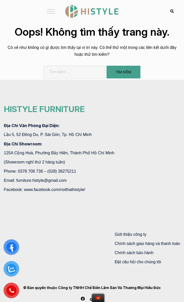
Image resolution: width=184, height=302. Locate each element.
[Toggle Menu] (51, 11)
